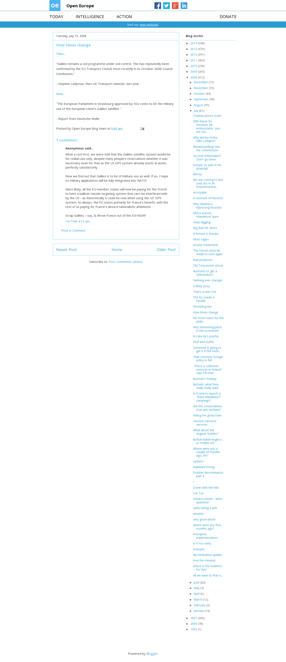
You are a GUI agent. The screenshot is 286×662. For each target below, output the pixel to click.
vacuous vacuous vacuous (204, 422)
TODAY (56, 16)
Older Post (166, 249)
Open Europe (80, 6)
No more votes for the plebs (208, 319)
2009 (194, 71)
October (200, 94)
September (201, 99)
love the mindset (204, 560)
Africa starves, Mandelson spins (206, 215)
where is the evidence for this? (207, 567)
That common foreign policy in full (208, 358)
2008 (194, 77)
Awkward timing (203, 467)
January (199, 611)
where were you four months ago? (207, 526)
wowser (198, 513)
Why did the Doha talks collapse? (205, 139)
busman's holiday (204, 379)
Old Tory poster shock (208, 265)
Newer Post (66, 249)
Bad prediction (203, 260)
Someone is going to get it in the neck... (207, 349)
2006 (194, 624)
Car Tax (198, 493)
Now (59, 94)
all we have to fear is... (208, 575)
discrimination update (207, 555)
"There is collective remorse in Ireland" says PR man (207, 369)
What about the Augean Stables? (205, 432)
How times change (205, 312)
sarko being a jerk (205, 508)
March (198, 599)
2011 (194, 60)
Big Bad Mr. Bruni (205, 228)
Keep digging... (202, 222)
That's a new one (204, 292)
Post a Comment (73, 230)
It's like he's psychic (206, 336)
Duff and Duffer (203, 342)
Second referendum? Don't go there (207, 157)
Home (117, 249)
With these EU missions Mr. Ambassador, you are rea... (206, 126)
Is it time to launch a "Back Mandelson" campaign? (207, 396)
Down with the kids (206, 487)
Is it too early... (203, 543)
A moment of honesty (208, 198)
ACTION (124, 16)
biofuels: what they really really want (206, 386)
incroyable (200, 192)
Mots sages (201, 239)
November (201, 88)
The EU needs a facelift (203, 299)
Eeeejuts (199, 549)
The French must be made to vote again (208, 252)
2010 (194, 66)
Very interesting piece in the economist (207, 329)
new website (149, 24)
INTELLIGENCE (90, 16)
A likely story (201, 286)
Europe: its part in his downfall (207, 166)
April (197, 594)
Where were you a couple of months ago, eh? (206, 452)
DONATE (228, 16)
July (196, 111)
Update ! (198, 461)
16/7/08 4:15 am (77, 221)
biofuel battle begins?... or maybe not (208, 441)
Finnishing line (202, 306)
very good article (204, 519)
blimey (197, 174)
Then (59, 54)
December (201, 82)
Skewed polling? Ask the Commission (206, 148)
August (199, 105)
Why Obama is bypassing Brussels (207, 205)
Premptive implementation (205, 536)
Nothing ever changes (208, 280)
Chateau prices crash (207, 116)
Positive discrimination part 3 (208, 474)
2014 (194, 43)
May (197, 588)
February (200, 605)
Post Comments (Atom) (126, 262)
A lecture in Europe (205, 234)
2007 (194, 618)
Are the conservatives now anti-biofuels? (207, 408)
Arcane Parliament (205, 245)
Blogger (152, 653)
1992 (194, 629)
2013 (194, 49)
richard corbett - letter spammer (208, 500)
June (197, 582)
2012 (194, 54)
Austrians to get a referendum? (205, 273)
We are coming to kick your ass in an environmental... (208, 183)
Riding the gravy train (207, 415)
